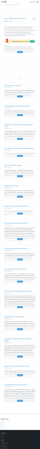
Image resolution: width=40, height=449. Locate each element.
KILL (1, 412)
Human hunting (3, 415)
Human (2, 414)
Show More (20, 40)
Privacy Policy (3, 437)
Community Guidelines (5, 434)
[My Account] (38, 1)
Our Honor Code (4, 435)
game (26, 35)
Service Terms (3, 438)
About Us (3, 425)
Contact (2, 427)
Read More (20, 85)
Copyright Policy (4, 432)
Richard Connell (3, 411)
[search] (35, 2)
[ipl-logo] (5, 2)
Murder (2, 416)
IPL (1, 4)
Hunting (2, 410)
